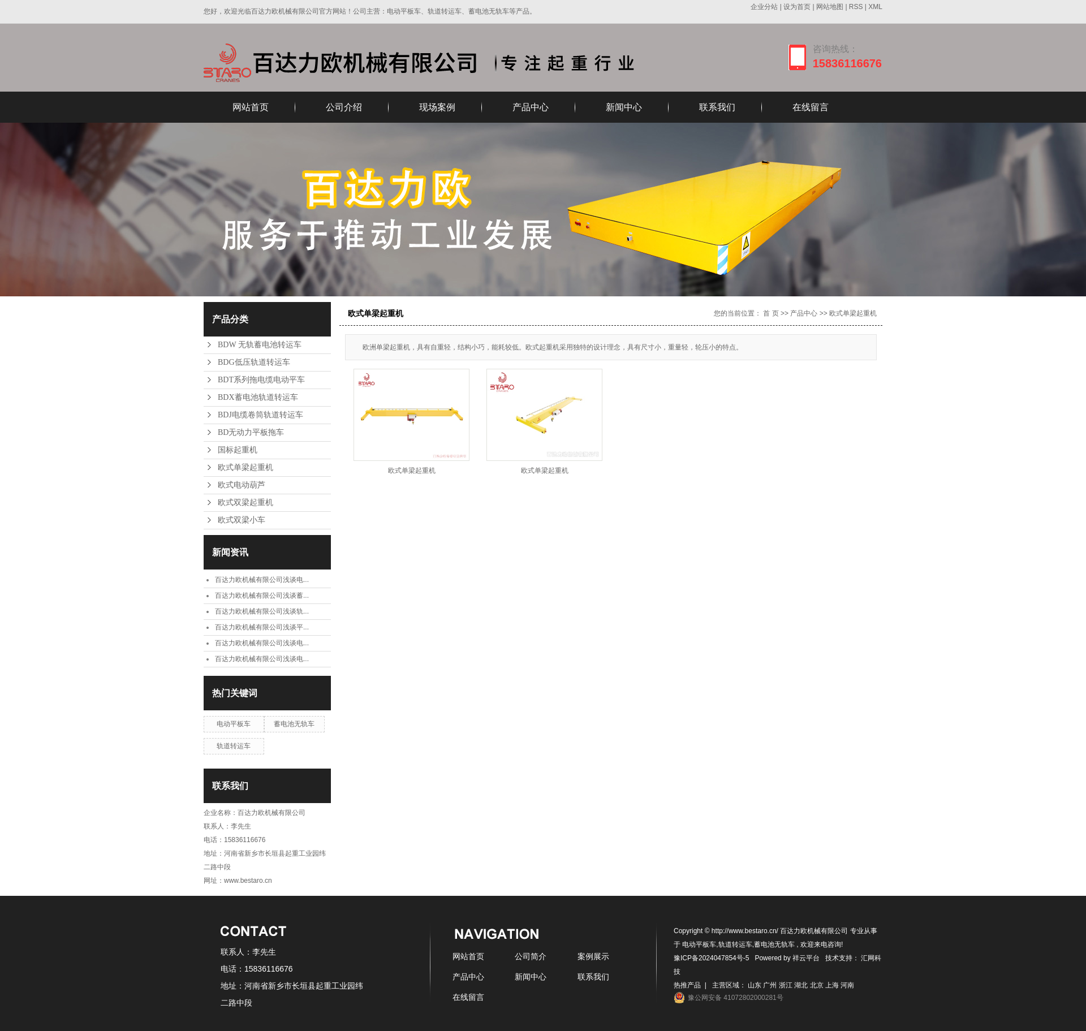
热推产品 (687, 985)
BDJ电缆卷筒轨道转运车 (260, 415)
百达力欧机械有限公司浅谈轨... (262, 611)
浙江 (785, 985)
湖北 (801, 985)
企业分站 (764, 7)
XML (875, 7)
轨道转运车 (234, 746)
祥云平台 (806, 958)
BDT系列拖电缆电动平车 (261, 380)
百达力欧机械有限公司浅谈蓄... (262, 595)
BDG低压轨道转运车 (254, 362)
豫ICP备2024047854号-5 (711, 958)
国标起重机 (237, 450)
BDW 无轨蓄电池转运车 (259, 344)
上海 (832, 985)
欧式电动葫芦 (241, 485)
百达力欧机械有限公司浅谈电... (262, 580)
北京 (817, 985)
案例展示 (593, 956)
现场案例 (437, 107)
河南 (847, 985)
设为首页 (797, 7)
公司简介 (530, 956)
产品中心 (530, 107)
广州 (770, 985)
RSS (856, 7)
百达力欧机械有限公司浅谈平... (262, 627)
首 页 (770, 313)
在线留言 (810, 107)
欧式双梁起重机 (245, 502)
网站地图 (830, 7)
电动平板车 (234, 724)
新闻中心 (624, 107)
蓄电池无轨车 (294, 724)
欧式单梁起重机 (245, 467)
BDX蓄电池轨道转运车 (258, 397)
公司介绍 (344, 107)
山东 (754, 985)
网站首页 (250, 107)
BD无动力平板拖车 (251, 432)
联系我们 (717, 107)
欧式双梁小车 (241, 520)
